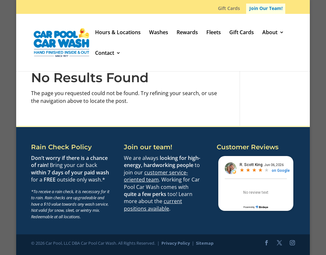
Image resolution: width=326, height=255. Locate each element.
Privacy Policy (175, 243)
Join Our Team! (266, 8)
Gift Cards (229, 8)
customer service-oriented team (156, 176)
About (269, 33)
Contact (104, 53)
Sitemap (204, 243)
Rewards (187, 33)
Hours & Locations (118, 33)
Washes (158, 33)
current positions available (153, 205)
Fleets (213, 33)
